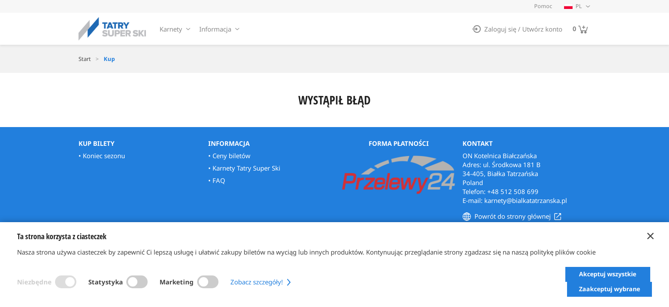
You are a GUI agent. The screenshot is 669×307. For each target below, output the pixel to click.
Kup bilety (96, 143)
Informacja (215, 29)
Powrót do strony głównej (512, 216)
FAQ (218, 180)
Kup (109, 59)
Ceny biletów (231, 155)
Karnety (171, 29)
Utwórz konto (542, 29)
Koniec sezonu (104, 155)
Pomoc (543, 6)
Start (85, 59)
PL (573, 6)
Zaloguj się (500, 29)
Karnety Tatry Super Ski (246, 168)
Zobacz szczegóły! (261, 289)
